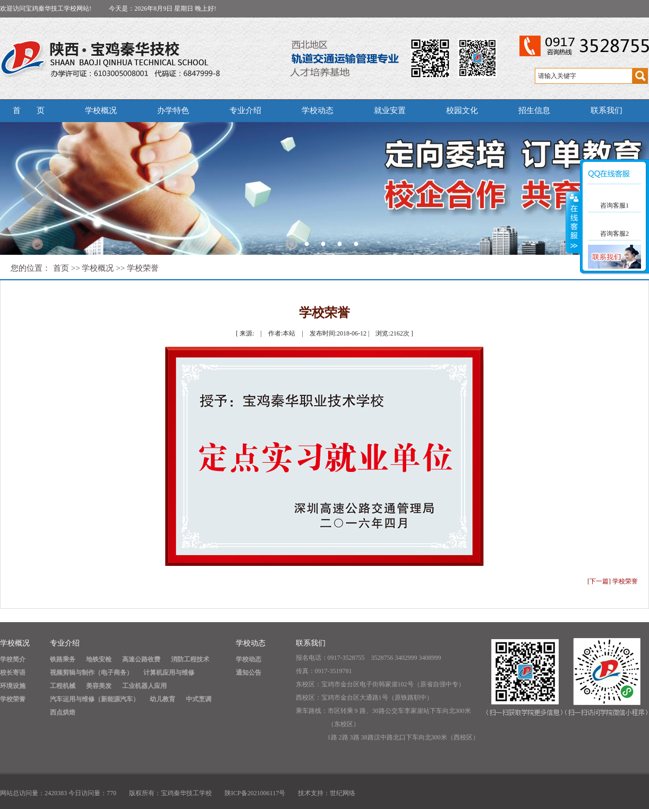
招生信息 (534, 110)
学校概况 (101, 110)
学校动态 (318, 110)
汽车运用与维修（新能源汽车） (94, 699)
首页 (61, 268)
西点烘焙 (62, 712)
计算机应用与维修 (168, 672)
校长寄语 (12, 672)
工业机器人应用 (144, 686)
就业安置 (390, 110)
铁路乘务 (62, 659)
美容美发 (99, 686)
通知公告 (248, 672)
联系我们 (606, 110)
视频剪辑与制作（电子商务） (91, 672)
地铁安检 (99, 659)
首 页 (29, 110)
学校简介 (12, 659)
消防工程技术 (190, 659)
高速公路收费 (141, 659)
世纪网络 (342, 793)
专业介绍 (245, 110)
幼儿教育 (162, 699)
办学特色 (173, 110)
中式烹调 (198, 699)
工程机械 (62, 686)
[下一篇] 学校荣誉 (612, 581)
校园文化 (462, 110)
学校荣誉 (143, 268)
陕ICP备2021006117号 (255, 793)
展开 (573, 222)
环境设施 (12, 686)
